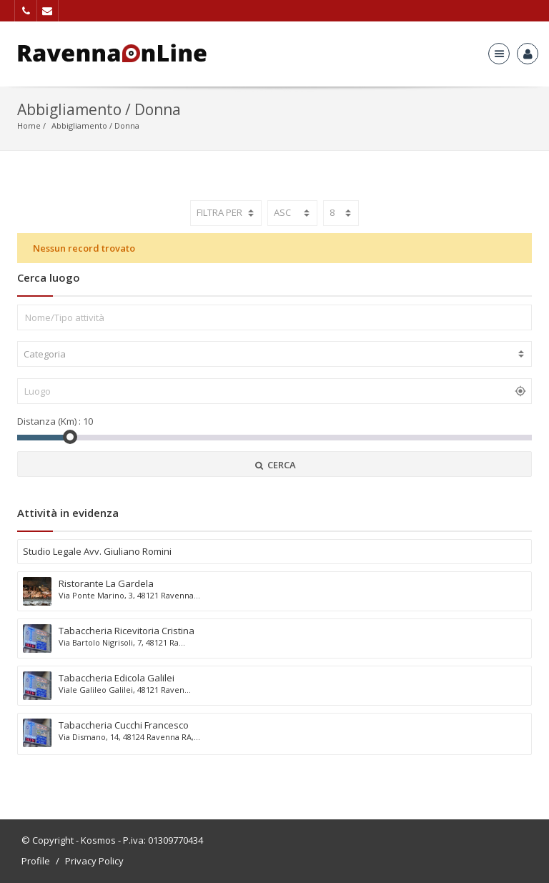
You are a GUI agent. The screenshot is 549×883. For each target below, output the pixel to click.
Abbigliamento (79, 125)
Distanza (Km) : (49, 421)
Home (29, 125)
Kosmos (98, 840)
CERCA (274, 464)
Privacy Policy (94, 860)
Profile (35, 860)
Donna (126, 125)
